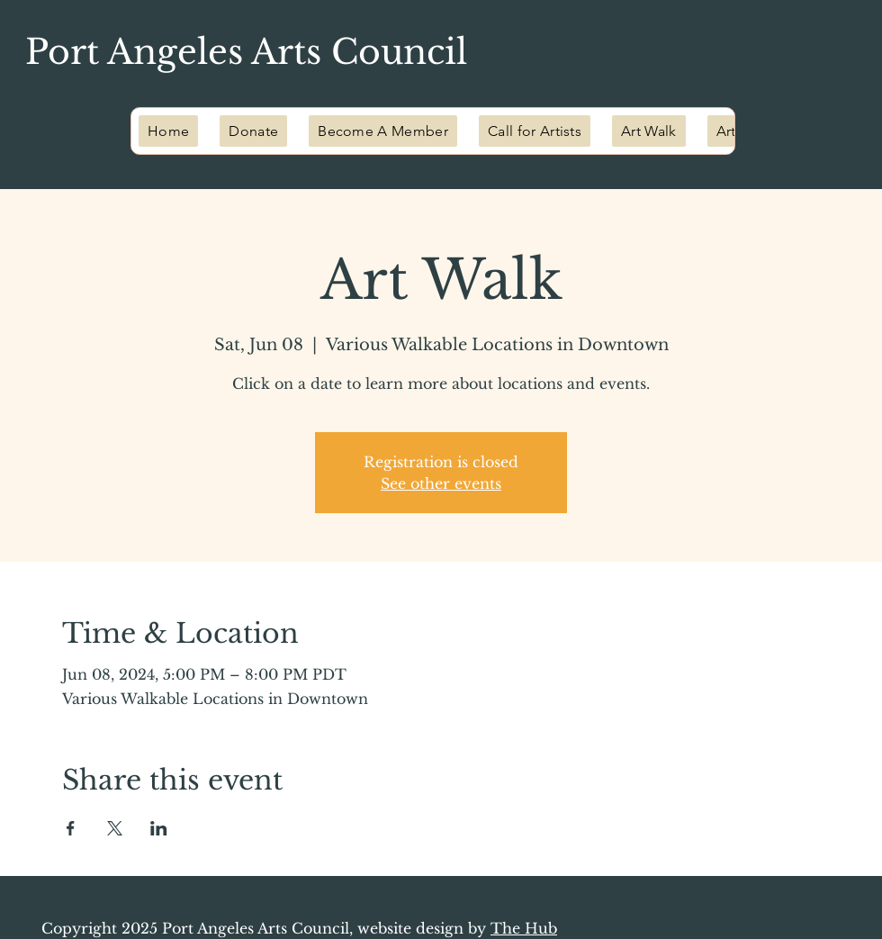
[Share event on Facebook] (70, 828)
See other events (441, 483)
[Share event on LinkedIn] (158, 828)
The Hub (523, 928)
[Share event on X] (114, 828)
